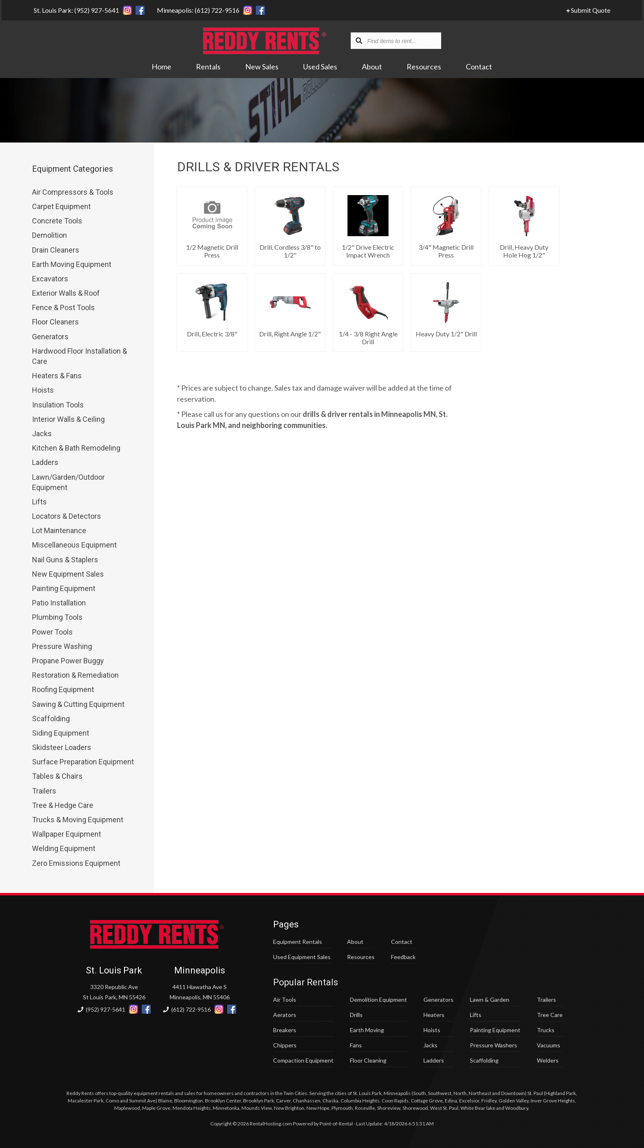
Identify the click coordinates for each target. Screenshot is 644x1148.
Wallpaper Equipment (66, 834)
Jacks (42, 433)
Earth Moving (367, 1029)
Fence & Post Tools (63, 307)
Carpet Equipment (61, 206)
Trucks (545, 1029)
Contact (479, 66)
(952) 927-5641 (101, 1009)
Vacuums (548, 1045)
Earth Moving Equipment (71, 264)
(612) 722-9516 (187, 1009)
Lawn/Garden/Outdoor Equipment (68, 482)
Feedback (403, 956)
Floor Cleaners (55, 321)
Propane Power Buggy (68, 660)
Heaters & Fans (57, 375)
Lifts (39, 501)
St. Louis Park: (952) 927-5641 (74, 10)
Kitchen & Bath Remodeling (76, 448)
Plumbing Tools (57, 617)
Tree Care (550, 1014)
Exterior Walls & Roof (66, 293)
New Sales (262, 66)
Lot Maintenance (59, 530)
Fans (356, 1045)
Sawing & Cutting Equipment (78, 704)
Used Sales (321, 66)
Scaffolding (51, 718)
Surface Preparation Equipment (83, 761)
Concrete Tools (57, 220)
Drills (356, 1014)
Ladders (45, 462)
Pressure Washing (62, 646)
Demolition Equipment (378, 999)
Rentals (208, 66)
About (372, 66)
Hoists (43, 390)
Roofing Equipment (63, 689)
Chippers (285, 1045)
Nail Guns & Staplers (65, 559)
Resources (424, 66)
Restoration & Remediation (75, 675)
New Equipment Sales (68, 574)
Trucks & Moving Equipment (77, 819)
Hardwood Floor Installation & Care (79, 356)
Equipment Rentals (297, 941)
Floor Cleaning (368, 1060)
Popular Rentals (305, 982)
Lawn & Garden (489, 999)
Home (162, 66)
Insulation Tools (58, 404)
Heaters (433, 1014)
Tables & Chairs (57, 776)
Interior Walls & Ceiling (68, 419)
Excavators (50, 278)
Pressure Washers (493, 1045)
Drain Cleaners (55, 250)
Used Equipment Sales (302, 956)
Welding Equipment (63, 848)
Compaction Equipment (303, 1060)
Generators (50, 336)
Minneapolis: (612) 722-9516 (196, 10)
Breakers (284, 1029)
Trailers (44, 791)
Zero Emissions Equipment (76, 863)
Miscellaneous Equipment (74, 545)
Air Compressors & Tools (72, 192)
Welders (548, 1060)
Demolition (49, 235)
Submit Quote (590, 10)
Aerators (284, 1014)
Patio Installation (59, 602)
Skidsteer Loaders (61, 747)
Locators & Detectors (66, 516)
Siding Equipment (60, 733)
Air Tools (284, 999)
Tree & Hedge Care (62, 805)
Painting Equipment (63, 588)
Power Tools (52, 632)
